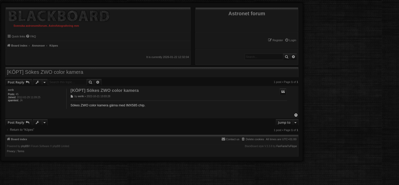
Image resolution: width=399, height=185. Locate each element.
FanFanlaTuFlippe (286, 146)
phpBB (25, 146)
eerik (11, 90)
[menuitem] (290, 40)
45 (17, 94)
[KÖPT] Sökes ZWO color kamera (45, 72)
